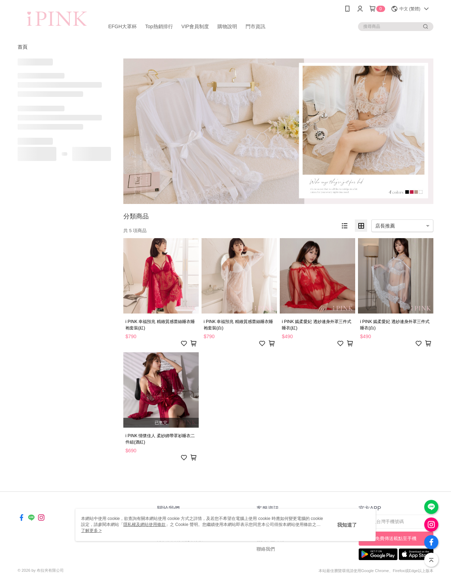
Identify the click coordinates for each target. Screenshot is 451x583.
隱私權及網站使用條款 (144, 524)
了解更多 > (91, 530)
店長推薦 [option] (385, 226)
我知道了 (347, 525)
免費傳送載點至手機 (395, 538)
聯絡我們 (266, 549)
